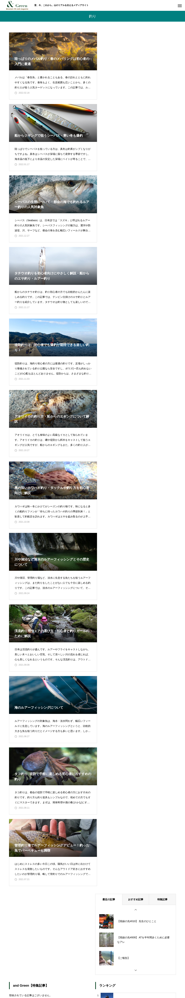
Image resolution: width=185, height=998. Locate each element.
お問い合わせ (87, 981)
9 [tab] (61, 702)
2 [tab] (38, 702)
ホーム (45, 981)
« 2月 (16, 764)
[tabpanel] (29, 685)
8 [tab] (58, 702)
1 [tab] (35, 702)
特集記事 (162, 474)
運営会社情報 (135, 981)
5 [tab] (48, 702)
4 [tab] (45, 702)
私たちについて (64, 981)
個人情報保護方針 (112, 981)
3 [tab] (41, 702)
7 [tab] (54, 702)
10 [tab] (64, 702)
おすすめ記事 (135, 474)
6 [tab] (51, 702)
